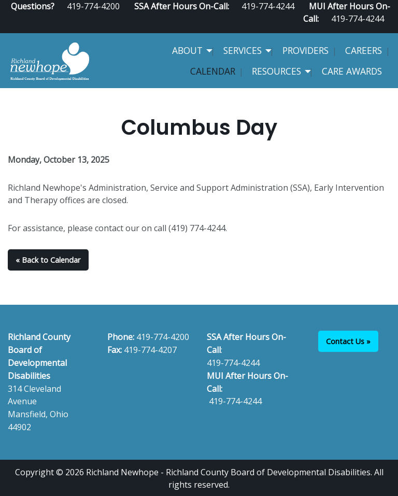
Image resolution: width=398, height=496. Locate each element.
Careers (363, 50)
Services (242, 50)
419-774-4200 (162, 337)
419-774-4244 (357, 18)
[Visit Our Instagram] (386, 29)
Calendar (212, 71)
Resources (276, 71)
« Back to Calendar (48, 260)
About (187, 50)
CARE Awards (352, 71)
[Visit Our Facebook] (353, 29)
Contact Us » (348, 341)
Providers (305, 50)
